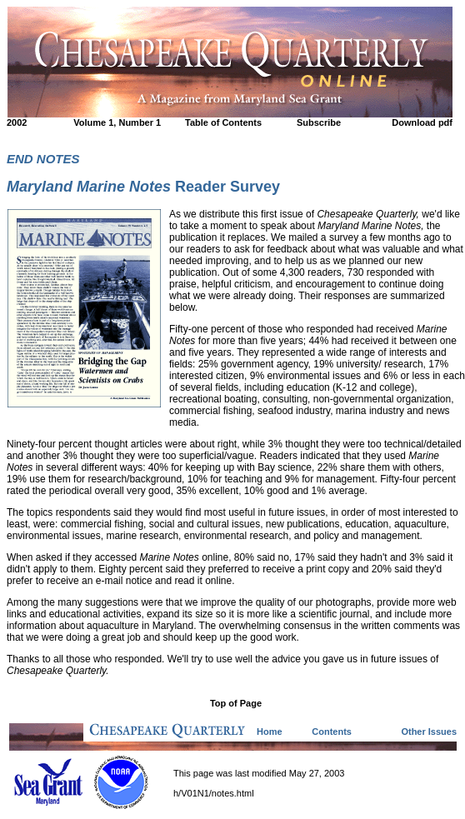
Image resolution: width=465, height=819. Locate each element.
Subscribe (319, 122)
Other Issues (429, 732)
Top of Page (236, 703)
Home (269, 732)
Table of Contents (223, 122)
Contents (332, 732)
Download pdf (422, 122)
